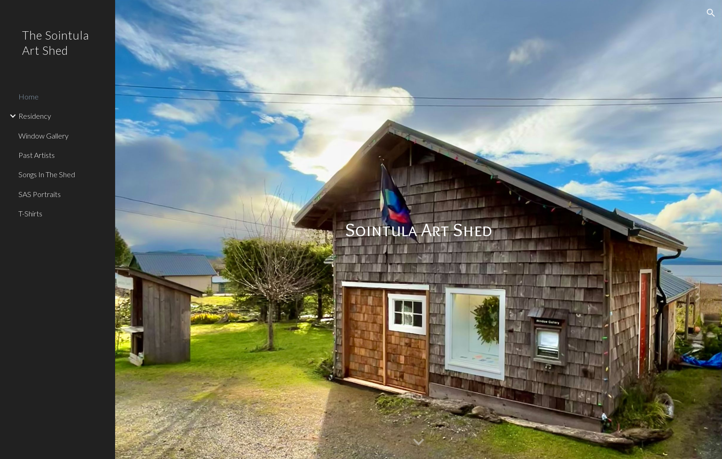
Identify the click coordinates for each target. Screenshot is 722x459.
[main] (418, 230)
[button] (711, 13)
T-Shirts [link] (30, 213)
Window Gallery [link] (43, 135)
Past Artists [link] (36, 155)
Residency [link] (34, 115)
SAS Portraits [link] (39, 194)
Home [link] (28, 96)
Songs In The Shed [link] (46, 174)
